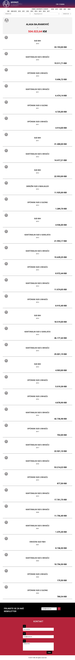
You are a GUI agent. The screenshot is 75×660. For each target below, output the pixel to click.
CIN (57, 4)
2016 (44, 11)
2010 (19, 11)
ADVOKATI (39, 9)
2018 (52, 9)
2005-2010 (14, 11)
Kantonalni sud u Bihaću (37, 57)
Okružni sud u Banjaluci (37, 186)
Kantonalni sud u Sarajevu (37, 235)
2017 (48, 11)
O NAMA (61, 4)
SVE (8, 11)
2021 (65, 9)
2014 (36, 11)
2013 (31, 11)
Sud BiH (37, 41)
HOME (33, 9)
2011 (23, 11)
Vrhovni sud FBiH (37, 542)
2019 (56, 9)
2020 (60, 9)
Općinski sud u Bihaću (37, 73)
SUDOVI (46, 9)
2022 (69, 9)
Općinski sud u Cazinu (37, 105)
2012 (27, 11)
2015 (40, 11)
